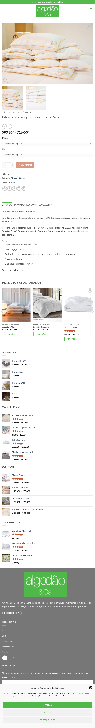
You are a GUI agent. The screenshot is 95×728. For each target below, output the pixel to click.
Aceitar (47, 705)
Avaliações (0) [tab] (46, 205)
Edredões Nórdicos (21, 112)
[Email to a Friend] (19, 188)
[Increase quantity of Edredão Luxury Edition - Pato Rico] (12, 165)
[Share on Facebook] (9, 188)
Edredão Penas (70, 327)
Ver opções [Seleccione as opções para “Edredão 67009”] (9, 334)
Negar (47, 712)
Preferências (47, 720)
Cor (3, 149)
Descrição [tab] (7, 205)
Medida (5, 138)
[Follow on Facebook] (4, 613)
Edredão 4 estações (41, 327)
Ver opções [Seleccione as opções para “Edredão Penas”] (72, 339)
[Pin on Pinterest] (24, 188)
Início (5, 112)
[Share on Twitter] (14, 188)
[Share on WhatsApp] (4, 188)
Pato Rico (11, 182)
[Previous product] (10, 126)
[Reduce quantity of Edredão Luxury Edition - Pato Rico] (3, 165)
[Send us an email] (14, 613)
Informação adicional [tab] (25, 205)
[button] (90, 688)
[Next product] (4, 126)
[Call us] (19, 613)
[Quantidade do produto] (8, 165)
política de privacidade (51, 696)
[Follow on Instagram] (9, 613)
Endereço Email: (9, 677)
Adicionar (25, 165)
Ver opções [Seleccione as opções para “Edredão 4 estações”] (40, 334)
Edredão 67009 (8, 327)
